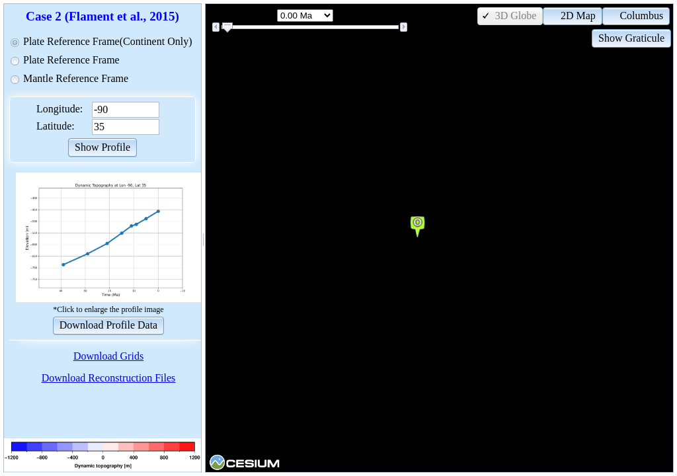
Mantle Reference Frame (75, 78)
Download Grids (108, 356)
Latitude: (55, 126)
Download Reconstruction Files (109, 377)
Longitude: (59, 108)
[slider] (227, 27)
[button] (102, 146)
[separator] (203, 238)
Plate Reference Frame (71, 59)
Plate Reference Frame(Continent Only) (107, 41)
